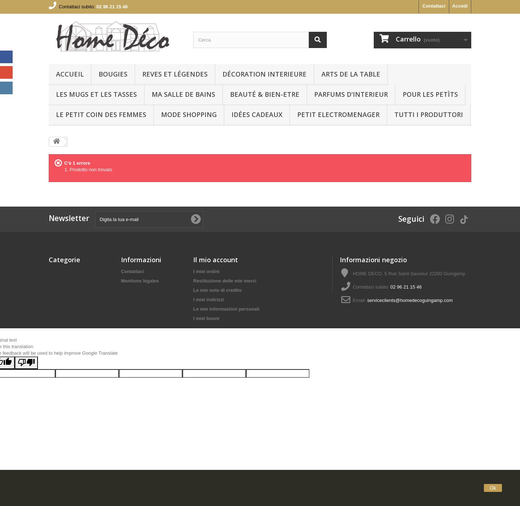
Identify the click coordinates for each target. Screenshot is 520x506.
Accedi (460, 6)
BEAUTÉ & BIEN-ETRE (264, 94)
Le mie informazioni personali (226, 309)
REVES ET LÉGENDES (175, 74)
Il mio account (215, 259)
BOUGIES (113, 74)
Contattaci (434, 6)
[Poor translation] (26, 398)
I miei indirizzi (208, 299)
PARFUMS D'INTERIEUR (351, 94)
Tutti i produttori (428, 114)
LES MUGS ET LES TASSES (96, 94)
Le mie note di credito (217, 290)
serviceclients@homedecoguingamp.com (410, 300)
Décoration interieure (264, 74)
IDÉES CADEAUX (256, 114)
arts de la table (350, 74)
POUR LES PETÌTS (430, 94)
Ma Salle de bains (183, 94)
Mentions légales (140, 281)
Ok (493, 488)
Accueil (70, 74)
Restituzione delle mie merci (224, 281)
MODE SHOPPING (189, 114)
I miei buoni (206, 318)
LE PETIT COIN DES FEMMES (101, 114)
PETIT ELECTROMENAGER (338, 114)
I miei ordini (206, 271)
